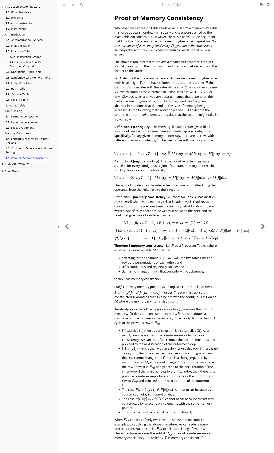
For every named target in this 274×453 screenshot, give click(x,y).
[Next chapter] (262, 226)
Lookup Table (17, 100)
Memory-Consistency (17, 133)
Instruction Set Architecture (21, 6)
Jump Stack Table (19, 83)
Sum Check (10, 171)
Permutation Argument (23, 116)
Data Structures (18, 12)
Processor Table (18, 51)
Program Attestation (16, 163)
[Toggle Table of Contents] (64, 4)
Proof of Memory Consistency (27, 158)
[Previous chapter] (67, 226)
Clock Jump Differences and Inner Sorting (30, 150)
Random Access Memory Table (28, 77)
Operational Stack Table (23, 72)
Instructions (16, 29)
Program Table (18, 45)
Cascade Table (17, 94)
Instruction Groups (25, 57)
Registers (14, 18)
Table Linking (12, 111)
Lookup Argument (20, 127)
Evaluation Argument (22, 122)
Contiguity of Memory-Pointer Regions (27, 141)
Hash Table (15, 88)
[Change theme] (73, 4)
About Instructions (20, 23)
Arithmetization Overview (24, 40)
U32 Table (15, 105)
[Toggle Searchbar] (81, 4)
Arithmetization (13, 34)
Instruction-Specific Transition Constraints (26, 64)
